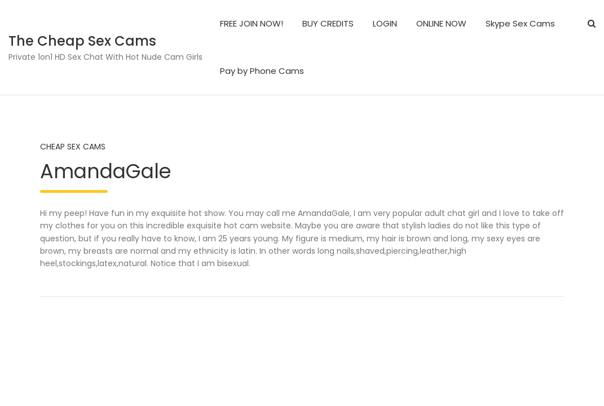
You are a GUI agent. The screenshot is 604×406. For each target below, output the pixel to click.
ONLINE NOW (441, 23)
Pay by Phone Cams (262, 71)
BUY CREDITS (328, 23)
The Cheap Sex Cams (82, 41)
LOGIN (385, 23)
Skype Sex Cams (520, 23)
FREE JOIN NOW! (251, 23)
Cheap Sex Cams (72, 146)
